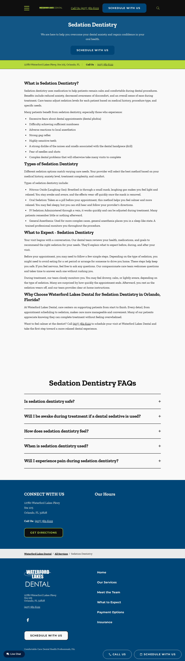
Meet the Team (108, 592)
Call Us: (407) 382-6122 (85, 8)
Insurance (104, 622)
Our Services (107, 582)
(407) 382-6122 (105, 64)
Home (101, 572)
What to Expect (109, 602)
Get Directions (43, 532)
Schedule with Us (124, 8)
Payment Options (110, 612)
